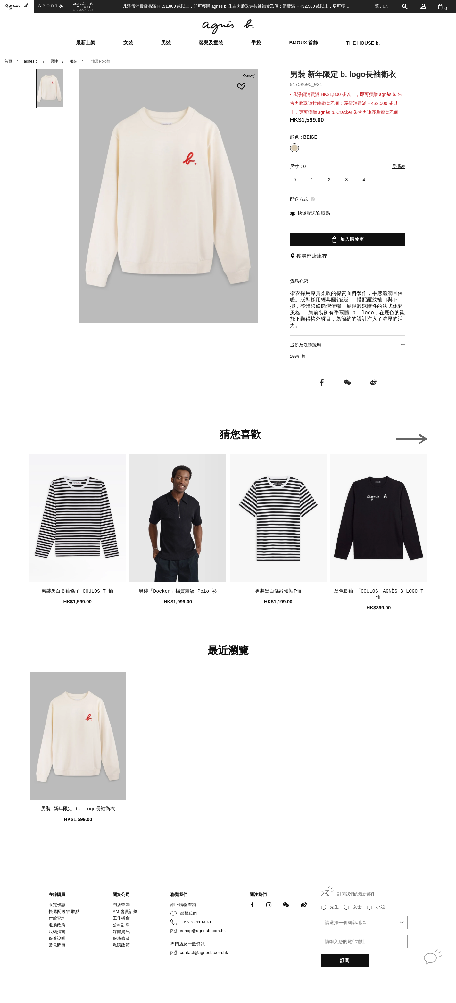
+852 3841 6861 (195, 922)
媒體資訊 (121, 931)
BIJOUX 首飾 (303, 42)
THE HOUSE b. (363, 43)
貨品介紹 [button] (347, 281)
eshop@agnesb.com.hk (203, 930)
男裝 (166, 42)
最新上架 (85, 42)
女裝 (128, 42)
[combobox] (364, 922)
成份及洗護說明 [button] (347, 345)
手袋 (256, 42)
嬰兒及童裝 (211, 42)
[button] (411, 437)
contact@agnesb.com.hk (204, 952)
